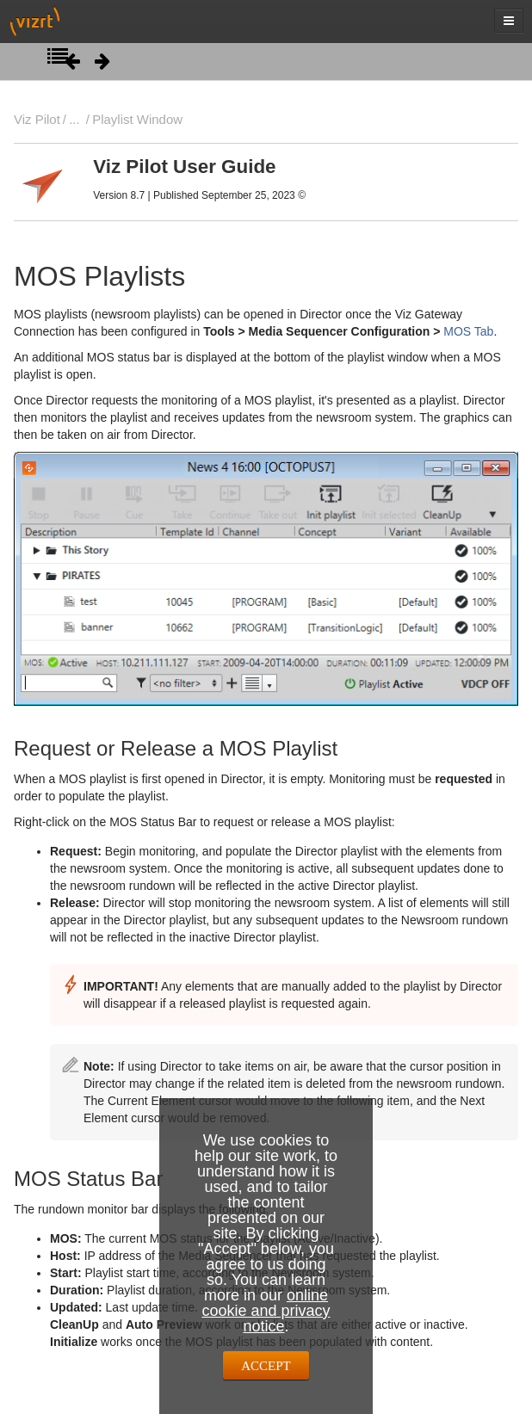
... (74, 119)
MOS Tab (468, 331)
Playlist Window (137, 119)
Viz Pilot (37, 119)
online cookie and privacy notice (265, 1311)
